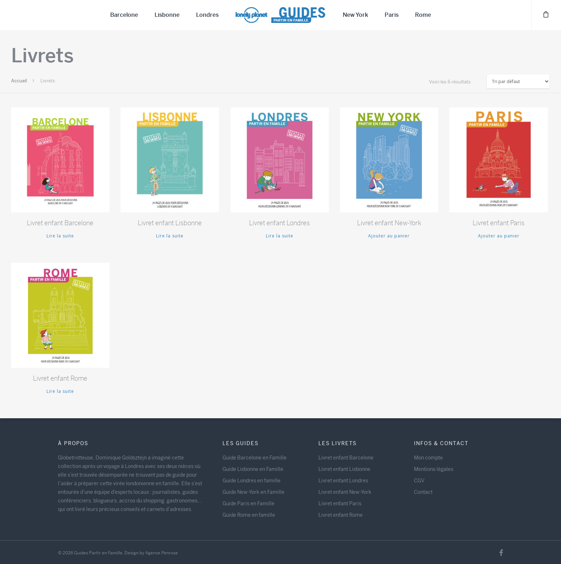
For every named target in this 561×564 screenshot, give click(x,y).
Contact (423, 492)
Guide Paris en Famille (248, 503)
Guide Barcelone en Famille (255, 457)
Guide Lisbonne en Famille (253, 469)
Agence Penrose (161, 553)
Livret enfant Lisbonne (344, 469)
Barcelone (124, 15)
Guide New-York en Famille (253, 492)
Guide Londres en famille (251, 480)
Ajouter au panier (389, 235)
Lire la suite (60, 235)
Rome (423, 15)
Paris (392, 15)
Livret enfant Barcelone (346, 457)
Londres (207, 15)
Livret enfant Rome (340, 515)
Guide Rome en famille (249, 515)
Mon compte (428, 457)
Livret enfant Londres (343, 480)
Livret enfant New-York (344, 492)
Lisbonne (167, 15)
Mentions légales (433, 469)
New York (355, 15)
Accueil (19, 81)
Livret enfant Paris (339, 503)
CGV (419, 480)
